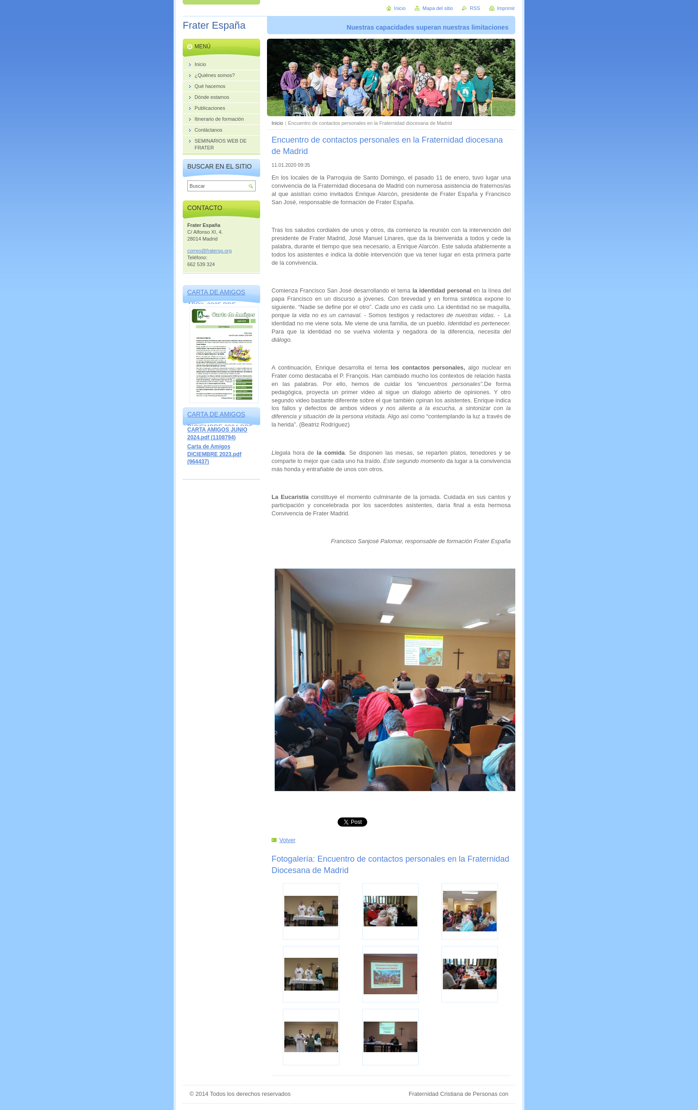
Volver (287, 840)
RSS (475, 8)
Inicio (277, 123)
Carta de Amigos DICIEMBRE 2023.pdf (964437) (214, 454)
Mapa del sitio (437, 8)
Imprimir (506, 8)
